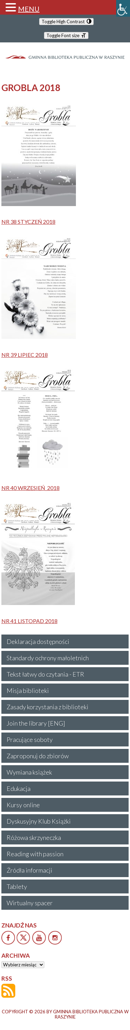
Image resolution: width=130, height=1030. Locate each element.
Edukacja (19, 788)
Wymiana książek (29, 772)
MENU (29, 9)
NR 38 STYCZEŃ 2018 (28, 221)
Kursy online (23, 805)
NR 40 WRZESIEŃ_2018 (30, 487)
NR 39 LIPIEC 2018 (24, 354)
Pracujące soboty (30, 739)
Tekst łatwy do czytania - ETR (45, 674)
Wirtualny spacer (30, 903)
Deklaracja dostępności (38, 641)
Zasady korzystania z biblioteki (47, 707)
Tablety (17, 886)
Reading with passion (35, 854)
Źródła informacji (29, 870)
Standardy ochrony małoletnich (48, 658)
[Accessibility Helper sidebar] (123, 8)
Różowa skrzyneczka (34, 837)
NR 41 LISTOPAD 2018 (29, 621)
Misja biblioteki (28, 690)
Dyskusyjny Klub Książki (39, 821)
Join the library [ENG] (36, 723)
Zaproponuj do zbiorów (38, 756)
